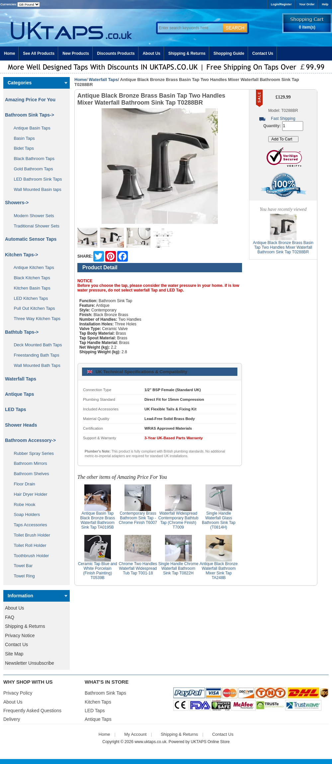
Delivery (11, 719)
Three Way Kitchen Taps (34, 318)
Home (9, 53)
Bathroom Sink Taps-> (29, 115)
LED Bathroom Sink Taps (35, 179)
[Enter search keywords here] (189, 28)
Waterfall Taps (103, 79)
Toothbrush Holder (29, 555)
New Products (75, 53)
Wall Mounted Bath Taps (34, 365)
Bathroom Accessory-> (30, 440)
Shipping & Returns (187, 53)
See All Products (38, 53)
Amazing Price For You (30, 99)
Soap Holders (24, 514)
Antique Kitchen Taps (31, 267)
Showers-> (17, 202)
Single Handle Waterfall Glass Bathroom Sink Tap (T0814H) (218, 520)
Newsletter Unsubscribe (29, 663)
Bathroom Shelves (29, 473)
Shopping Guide (228, 53)
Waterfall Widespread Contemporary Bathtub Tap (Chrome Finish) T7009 (178, 520)
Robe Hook (22, 504)
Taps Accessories (28, 524)
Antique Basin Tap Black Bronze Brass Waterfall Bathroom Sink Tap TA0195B (97, 520)
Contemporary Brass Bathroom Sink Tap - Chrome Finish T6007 (138, 518)
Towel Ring (22, 575)
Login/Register (281, 4)
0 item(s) (307, 27)
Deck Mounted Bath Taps (35, 344)
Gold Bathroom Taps (31, 168)
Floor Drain (22, 483)
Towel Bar (21, 565)
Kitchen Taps (98, 702)
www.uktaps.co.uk (150, 741)
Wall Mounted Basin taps (35, 189)
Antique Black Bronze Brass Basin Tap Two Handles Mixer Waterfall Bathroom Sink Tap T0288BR (283, 247)
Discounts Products (115, 53)
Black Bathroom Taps (31, 158)
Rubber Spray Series (31, 453)
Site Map (14, 653)
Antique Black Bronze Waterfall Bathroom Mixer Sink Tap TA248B (219, 570)
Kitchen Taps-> (21, 254)
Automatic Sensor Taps (30, 239)
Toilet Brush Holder (29, 535)
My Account (135, 734)
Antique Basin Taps (29, 128)
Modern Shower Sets (31, 215)
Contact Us (262, 53)
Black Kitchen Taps (29, 277)
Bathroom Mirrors (28, 463)
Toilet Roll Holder (27, 545)
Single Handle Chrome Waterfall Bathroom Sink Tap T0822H (178, 568)
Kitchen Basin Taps (29, 288)
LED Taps (15, 409)
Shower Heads (21, 425)
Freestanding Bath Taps (34, 355)
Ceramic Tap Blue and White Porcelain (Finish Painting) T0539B (97, 570)
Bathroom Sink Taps (105, 693)
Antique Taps (19, 394)
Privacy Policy (17, 693)
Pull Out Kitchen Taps (32, 308)
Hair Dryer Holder (28, 494)
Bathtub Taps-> (22, 332)
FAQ (9, 617)
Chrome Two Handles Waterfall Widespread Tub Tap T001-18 (138, 568)
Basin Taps (22, 138)
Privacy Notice (20, 635)
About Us (151, 53)
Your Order (307, 4)
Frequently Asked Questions (32, 710)
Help (325, 4)
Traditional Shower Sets (34, 225)
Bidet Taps (21, 148)
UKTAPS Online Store (210, 741)
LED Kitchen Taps (28, 298)
